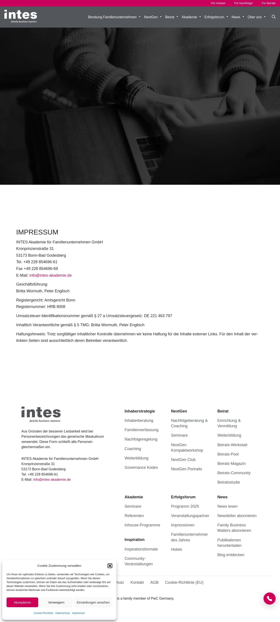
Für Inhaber (218, 3)
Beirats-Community (234, 473)
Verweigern (56, 602)
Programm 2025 (185, 506)
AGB (154, 582)
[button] (110, 566)
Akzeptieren (22, 602)
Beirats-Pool (228, 454)
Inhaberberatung (139, 420)
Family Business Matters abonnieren (234, 528)
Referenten (134, 516)
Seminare (179, 435)
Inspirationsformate (141, 549)
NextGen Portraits (186, 469)
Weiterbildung (137, 458)
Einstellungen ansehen (93, 602)
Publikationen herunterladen (229, 543)
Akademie (191, 17)
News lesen (227, 506)
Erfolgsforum (216, 17)
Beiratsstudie (228, 482)
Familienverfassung (142, 430)
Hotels (176, 549)
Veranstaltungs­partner (190, 516)
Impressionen (182, 525)
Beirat (171, 17)
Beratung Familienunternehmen (114, 17)
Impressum (78, 613)
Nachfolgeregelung (141, 439)
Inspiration (135, 539)
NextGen (153, 17)
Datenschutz (62, 613)
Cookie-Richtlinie (43, 613)
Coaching (133, 449)
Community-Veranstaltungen (139, 561)
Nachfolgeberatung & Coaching (189, 423)
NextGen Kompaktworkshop (187, 447)
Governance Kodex (141, 467)
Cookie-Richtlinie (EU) (184, 582)
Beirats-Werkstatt (232, 445)
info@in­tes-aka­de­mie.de (51, 275)
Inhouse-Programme (142, 525)
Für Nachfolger (243, 3)
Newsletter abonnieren (237, 516)
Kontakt (137, 582)
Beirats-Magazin (231, 463)
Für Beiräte (269, 3)
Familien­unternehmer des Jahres (189, 537)
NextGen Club (183, 459)
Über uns (257, 17)
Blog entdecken (230, 555)
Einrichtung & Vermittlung (229, 423)
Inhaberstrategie (140, 411)
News (238, 17)
